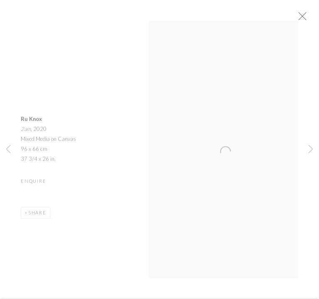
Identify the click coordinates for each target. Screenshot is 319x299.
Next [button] (310, 149)
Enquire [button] (33, 183)
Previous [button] (8, 149)
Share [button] (37, 215)
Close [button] (305, 18)
